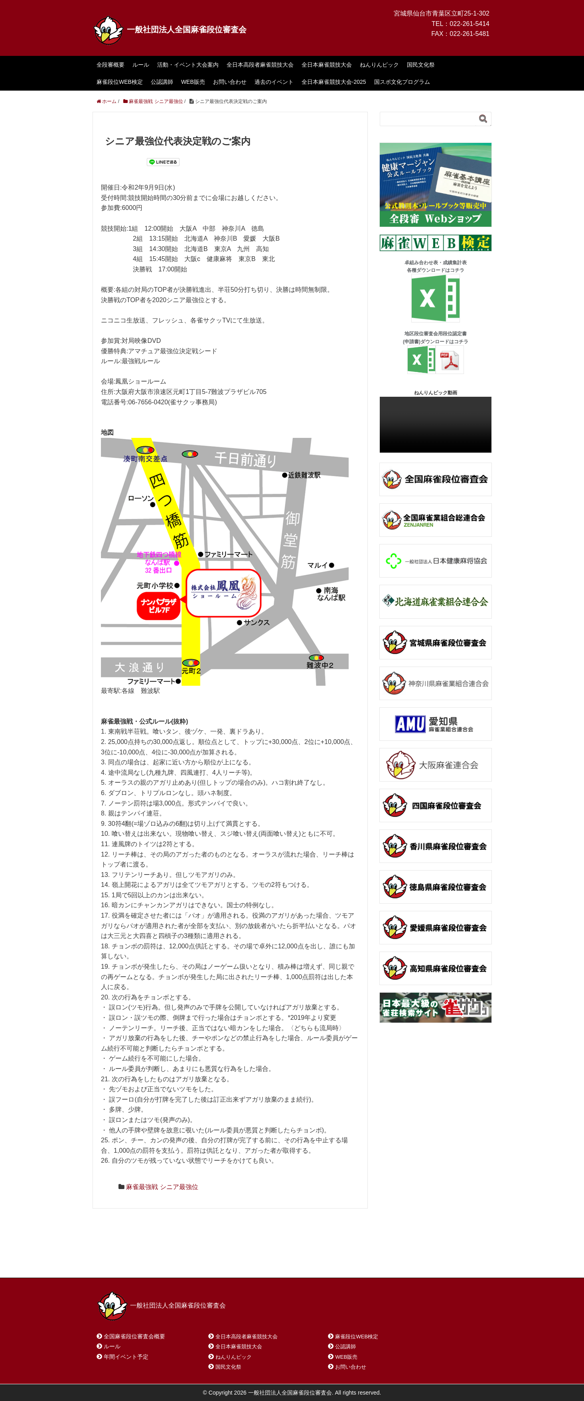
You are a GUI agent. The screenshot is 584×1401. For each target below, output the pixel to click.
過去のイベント (274, 82)
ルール (140, 64)
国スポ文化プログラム (402, 82)
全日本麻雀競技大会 (327, 64)
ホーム (116, 1261)
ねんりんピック (379, 64)
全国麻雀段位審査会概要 (134, 1336)
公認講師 (162, 82)
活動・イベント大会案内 (188, 64)
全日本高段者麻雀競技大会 (260, 64)
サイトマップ (211, 1261)
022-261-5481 (469, 33)
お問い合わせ (230, 82)
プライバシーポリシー (274, 1261)
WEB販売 (193, 82)
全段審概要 (110, 64)
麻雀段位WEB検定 (120, 82)
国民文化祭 (421, 64)
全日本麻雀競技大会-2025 (334, 82)
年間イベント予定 (126, 1357)
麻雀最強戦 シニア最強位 (162, 1186)
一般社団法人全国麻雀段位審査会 (170, 29)
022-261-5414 (469, 23)
